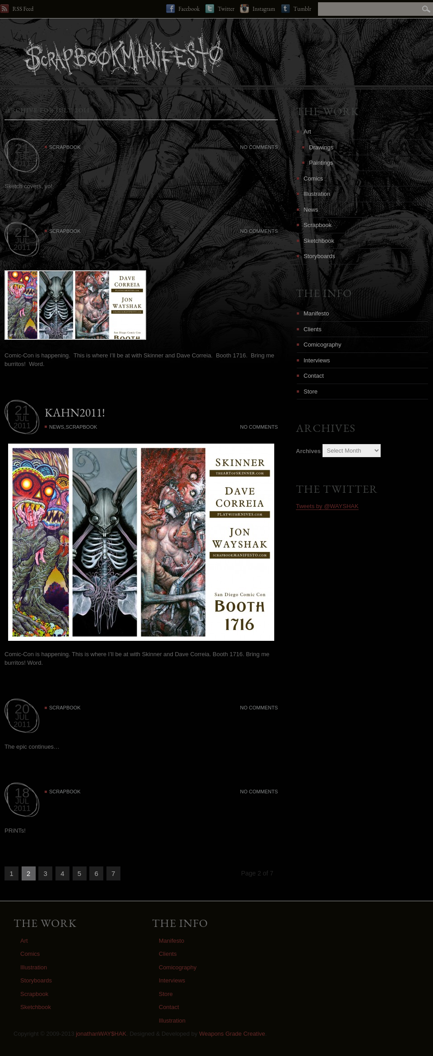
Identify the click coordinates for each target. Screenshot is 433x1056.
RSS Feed (16, 8)
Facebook (183, 8)
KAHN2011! (75, 412)
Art (307, 131)
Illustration (317, 193)
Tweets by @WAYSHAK (327, 506)
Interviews (317, 360)
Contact (314, 375)
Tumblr (296, 8)
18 (21, 792)
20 (21, 708)
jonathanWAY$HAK (101, 1033)
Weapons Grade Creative (232, 1033)
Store (311, 391)
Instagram (257, 8)
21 (21, 148)
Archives (308, 450)
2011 (22, 163)
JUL (22, 157)
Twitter (220, 8)
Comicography (322, 344)
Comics (313, 178)
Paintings (321, 162)
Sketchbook (319, 240)
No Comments (259, 147)
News (56, 427)
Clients (313, 329)
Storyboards (319, 256)
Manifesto (316, 313)
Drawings (321, 147)
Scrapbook (65, 147)
